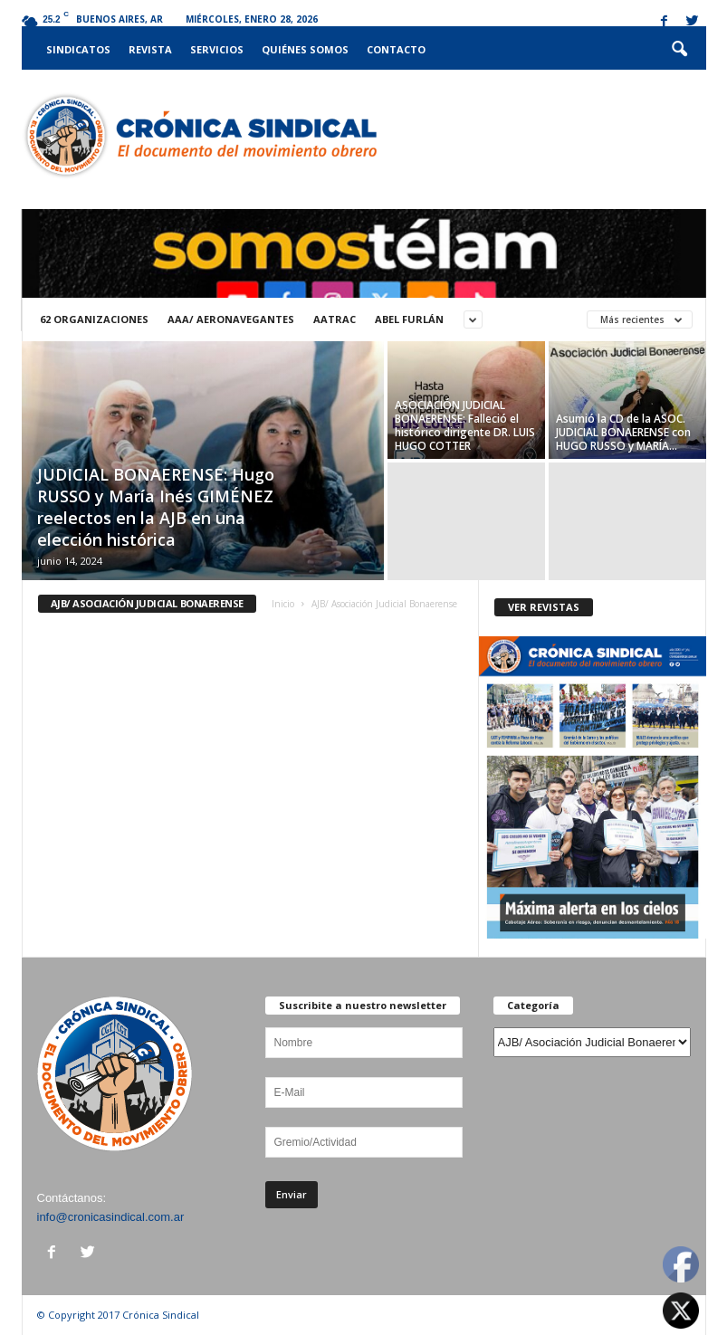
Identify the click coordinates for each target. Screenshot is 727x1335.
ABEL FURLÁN (409, 319)
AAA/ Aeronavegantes (230, 319)
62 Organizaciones (94, 319)
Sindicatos (78, 49)
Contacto (396, 49)
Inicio (283, 603)
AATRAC (334, 319)
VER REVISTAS (543, 607)
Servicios (217, 49)
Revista (150, 49)
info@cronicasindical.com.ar (111, 1217)
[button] (679, 50)
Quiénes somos (305, 49)
